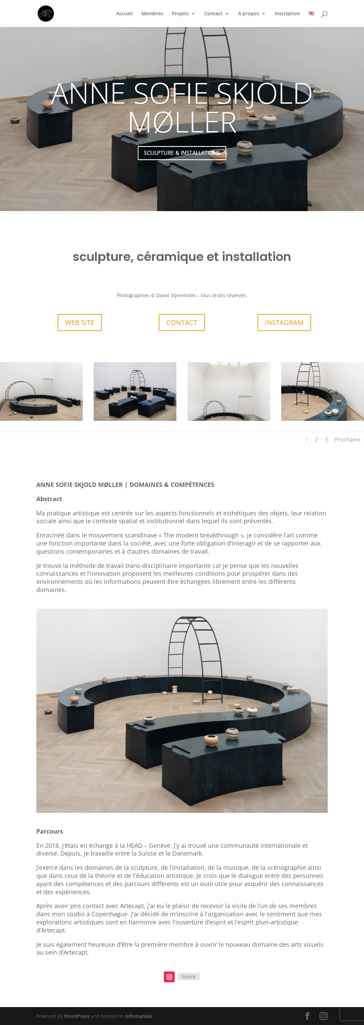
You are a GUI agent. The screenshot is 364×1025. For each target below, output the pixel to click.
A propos (248, 14)
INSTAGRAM (284, 322)
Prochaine (347, 439)
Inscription (287, 14)
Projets (180, 14)
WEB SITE (79, 322)
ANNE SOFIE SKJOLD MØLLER (182, 115)
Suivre (188, 976)
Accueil (124, 14)
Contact (213, 14)
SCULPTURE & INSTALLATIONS (182, 160)
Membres (152, 14)
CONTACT (181, 322)
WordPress (77, 1016)
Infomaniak (138, 1016)
